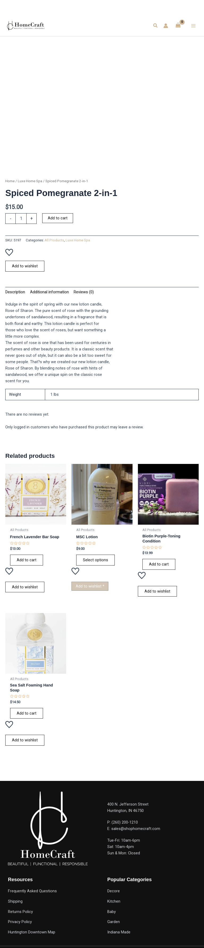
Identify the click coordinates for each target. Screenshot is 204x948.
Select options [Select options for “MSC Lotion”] (95, 560)
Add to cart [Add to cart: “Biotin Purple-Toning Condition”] (159, 564)
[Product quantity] (21, 218)
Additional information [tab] (49, 292)
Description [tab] (15, 292)
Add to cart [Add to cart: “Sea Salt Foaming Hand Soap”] (26, 713)
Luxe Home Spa (30, 181)
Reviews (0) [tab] (84, 292)
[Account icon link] (165, 25)
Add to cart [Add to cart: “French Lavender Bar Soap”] (26, 560)
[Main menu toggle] (193, 25)
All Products (54, 240)
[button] (155, 25)
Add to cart (57, 218)
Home (10, 181)
